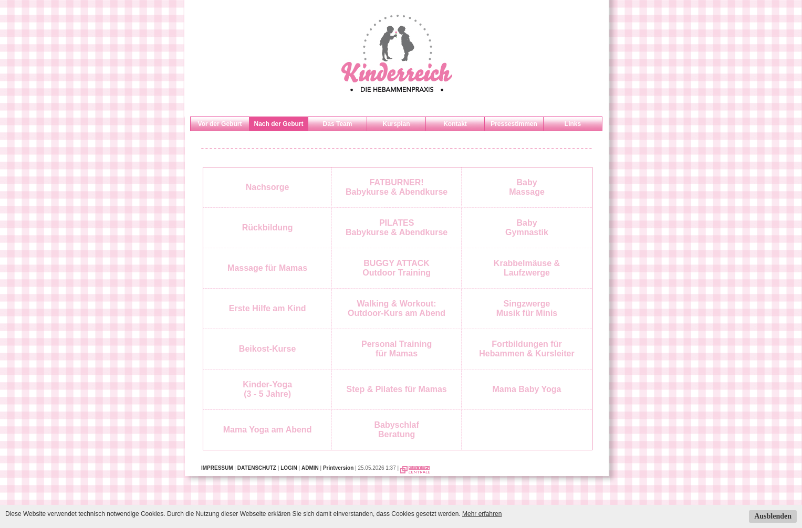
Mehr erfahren (482, 514)
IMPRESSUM (217, 468)
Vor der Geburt (220, 124)
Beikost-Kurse (267, 348)
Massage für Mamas (267, 267)
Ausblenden (772, 516)
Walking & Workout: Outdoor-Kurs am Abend (396, 308)
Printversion (338, 468)
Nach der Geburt (278, 124)
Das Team (337, 124)
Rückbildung (267, 227)
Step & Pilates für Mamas (397, 389)
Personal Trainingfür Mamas (396, 349)
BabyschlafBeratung (396, 429)
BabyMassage (527, 187)
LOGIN (288, 468)
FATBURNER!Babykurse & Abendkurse (396, 187)
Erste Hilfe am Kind (267, 308)
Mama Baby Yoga (526, 389)
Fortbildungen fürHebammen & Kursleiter (526, 349)
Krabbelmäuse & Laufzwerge (527, 268)
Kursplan (396, 124)
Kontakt (455, 124)
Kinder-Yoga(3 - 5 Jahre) (267, 389)
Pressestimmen (514, 124)
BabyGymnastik (526, 227)
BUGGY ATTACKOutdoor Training (396, 268)
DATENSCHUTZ (256, 468)
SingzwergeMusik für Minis (526, 308)
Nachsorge (267, 187)
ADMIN (310, 468)
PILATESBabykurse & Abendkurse (396, 227)
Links (573, 124)
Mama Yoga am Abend (267, 429)
